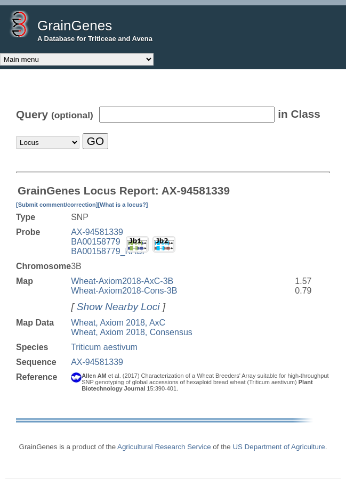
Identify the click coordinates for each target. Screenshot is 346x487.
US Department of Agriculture (278, 447)
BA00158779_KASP (109, 251)
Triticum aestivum (104, 347)
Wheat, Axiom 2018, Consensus (131, 332)
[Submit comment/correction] (57, 204)
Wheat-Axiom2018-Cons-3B (124, 290)
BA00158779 (95, 241)
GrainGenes (74, 26)
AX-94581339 (97, 232)
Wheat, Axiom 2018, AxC (118, 322)
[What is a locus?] (123, 204)
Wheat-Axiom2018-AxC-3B (122, 281)
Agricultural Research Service (164, 447)
